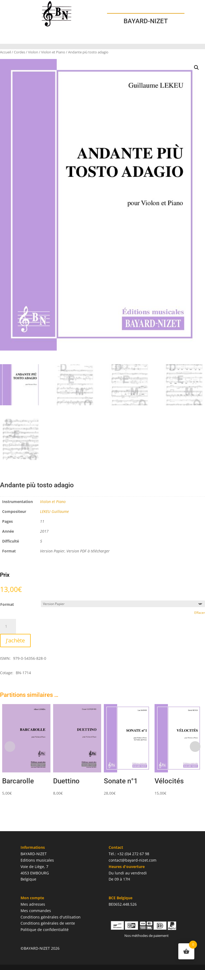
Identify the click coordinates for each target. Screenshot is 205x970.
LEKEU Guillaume (54, 511)
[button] (196, 67)
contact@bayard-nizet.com (132, 860)
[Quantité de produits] (8, 626)
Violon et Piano (53, 52)
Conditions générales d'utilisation (51, 917)
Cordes (19, 52)
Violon (33, 52)
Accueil (5, 52)
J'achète (15, 640)
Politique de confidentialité (45, 929)
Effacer (199, 613)
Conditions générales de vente (48, 923)
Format (7, 604)
